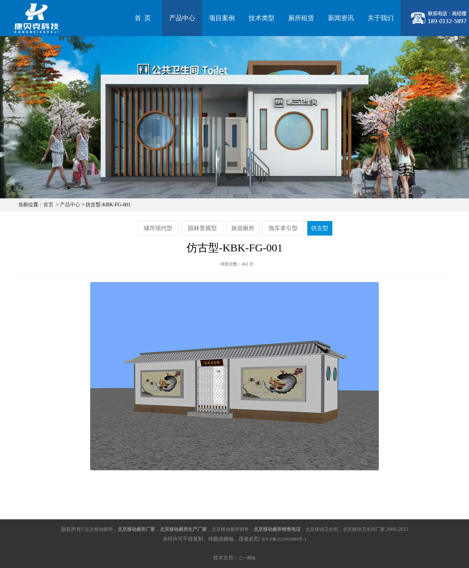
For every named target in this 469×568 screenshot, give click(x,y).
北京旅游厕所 (451, 548)
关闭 (464, 562)
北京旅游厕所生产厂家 (347, 548)
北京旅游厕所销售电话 (390, 548)
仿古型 (319, 228)
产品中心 (182, 18)
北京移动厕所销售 (143, 548)
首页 (48, 204)
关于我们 (381, 18)
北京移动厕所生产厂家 (104, 548)
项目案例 (222, 18)
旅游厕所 (242, 228)
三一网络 (247, 557)
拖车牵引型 (283, 228)
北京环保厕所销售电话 (303, 548)
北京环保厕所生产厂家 (260, 548)
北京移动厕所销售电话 (61, 548)
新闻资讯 (341, 18)
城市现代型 (158, 228)
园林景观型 (202, 228)
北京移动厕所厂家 (22, 548)
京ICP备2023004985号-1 (284, 539)
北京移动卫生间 (176, 548)
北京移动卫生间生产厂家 (215, 548)
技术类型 (262, 18)
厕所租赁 (301, 18)
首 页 (143, 18)
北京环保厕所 (425, 548)
